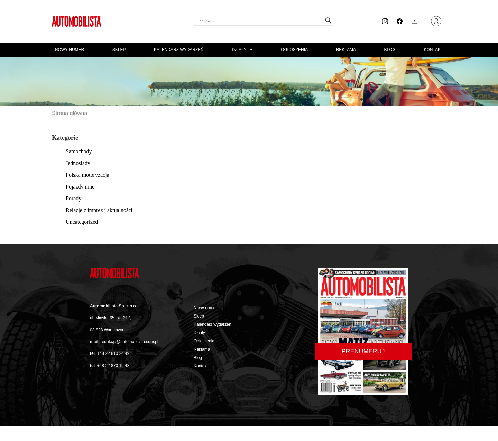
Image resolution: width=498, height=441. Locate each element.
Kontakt (433, 49)
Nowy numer (69, 49)
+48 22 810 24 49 (113, 353)
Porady (73, 198)
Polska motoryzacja (87, 175)
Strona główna (69, 113)
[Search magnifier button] (328, 20)
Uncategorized (82, 222)
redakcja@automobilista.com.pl (129, 341)
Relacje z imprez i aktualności (99, 210)
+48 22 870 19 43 (113, 365)
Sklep (119, 49)
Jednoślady (78, 163)
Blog (390, 49)
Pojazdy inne (80, 187)
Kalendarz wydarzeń (179, 49)
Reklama (346, 49)
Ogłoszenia (294, 49)
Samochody (79, 151)
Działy (242, 49)
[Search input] (260, 20)
